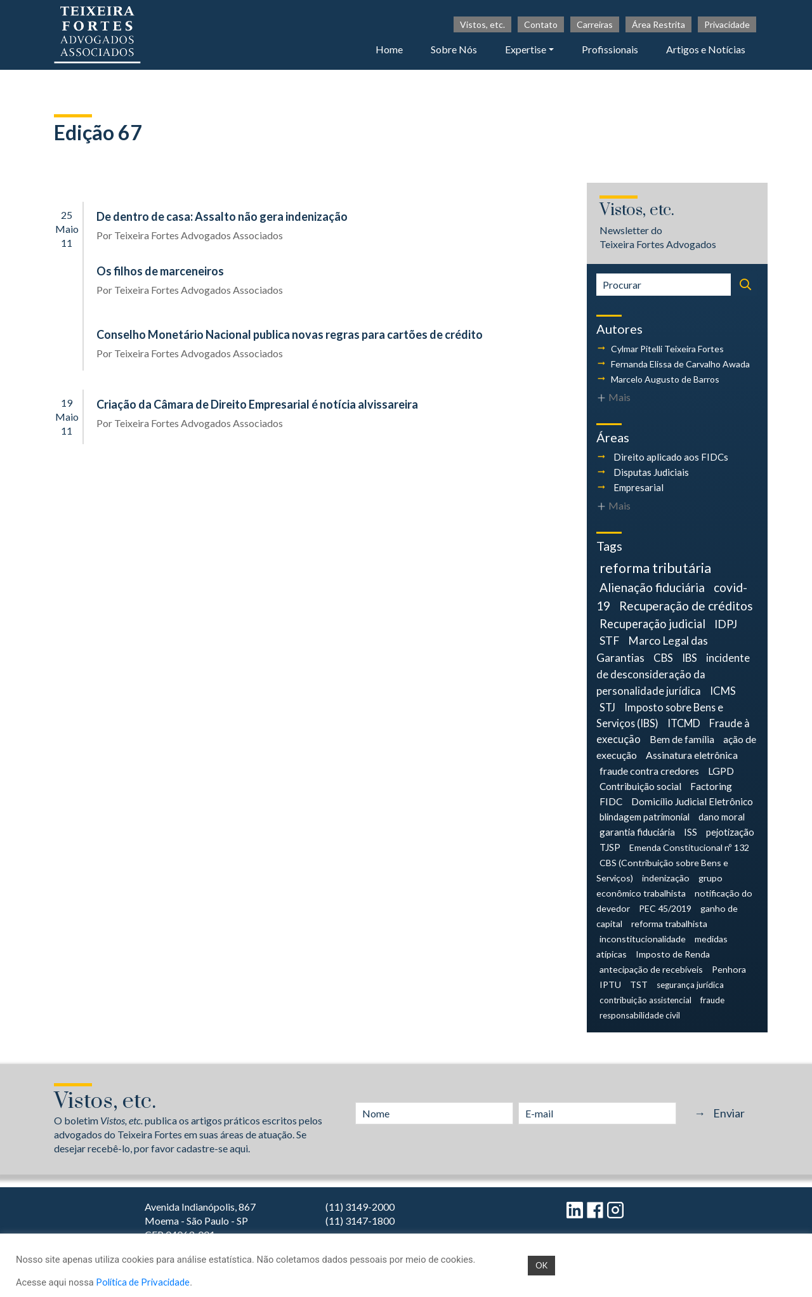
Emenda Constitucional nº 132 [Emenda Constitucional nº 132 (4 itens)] (689, 847)
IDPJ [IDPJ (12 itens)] (725, 624)
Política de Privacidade (143, 1282)
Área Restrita (658, 24)
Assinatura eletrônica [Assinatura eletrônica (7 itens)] (692, 755)
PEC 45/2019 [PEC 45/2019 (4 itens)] (665, 908)
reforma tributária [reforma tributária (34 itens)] (655, 568)
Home (389, 49)
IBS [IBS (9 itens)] (689, 657)
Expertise (525, 49)
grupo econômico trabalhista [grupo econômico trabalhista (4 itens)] (659, 885)
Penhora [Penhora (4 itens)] (729, 969)
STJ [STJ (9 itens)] (607, 707)
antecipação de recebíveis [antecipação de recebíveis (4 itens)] (651, 969)
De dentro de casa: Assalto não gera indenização (222, 216)
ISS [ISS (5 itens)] (690, 832)
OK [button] (541, 1265)
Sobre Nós (454, 49)
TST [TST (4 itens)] (639, 984)
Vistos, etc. (482, 24)
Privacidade (727, 24)
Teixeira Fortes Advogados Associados (198, 235)
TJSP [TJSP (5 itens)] (609, 847)
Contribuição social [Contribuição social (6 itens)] (640, 786)
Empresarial (638, 487)
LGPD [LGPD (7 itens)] (721, 771)
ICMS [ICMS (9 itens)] (723, 690)
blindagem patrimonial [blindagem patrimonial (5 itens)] (644, 816)
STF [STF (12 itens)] (609, 640)
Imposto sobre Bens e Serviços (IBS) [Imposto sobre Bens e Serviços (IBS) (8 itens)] (659, 715)
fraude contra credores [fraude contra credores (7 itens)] (649, 771)
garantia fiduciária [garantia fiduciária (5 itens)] (637, 832)
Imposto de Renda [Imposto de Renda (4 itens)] (673, 954)
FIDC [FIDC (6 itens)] (610, 801)
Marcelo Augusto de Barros (665, 379)
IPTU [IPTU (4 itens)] (610, 984)
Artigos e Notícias (705, 49)
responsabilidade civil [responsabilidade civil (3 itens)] (639, 1015)
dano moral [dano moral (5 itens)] (721, 816)
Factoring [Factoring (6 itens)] (711, 786)
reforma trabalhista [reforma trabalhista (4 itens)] (669, 923)
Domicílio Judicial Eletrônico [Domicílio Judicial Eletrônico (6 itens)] (692, 801)
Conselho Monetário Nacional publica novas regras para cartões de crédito (289, 334)
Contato (541, 24)
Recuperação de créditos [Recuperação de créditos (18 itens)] (686, 605)
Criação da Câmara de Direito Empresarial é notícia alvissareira (257, 404)
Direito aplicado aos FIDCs (670, 457)
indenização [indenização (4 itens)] (666, 877)
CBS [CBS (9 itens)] (663, 657)
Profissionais (610, 49)
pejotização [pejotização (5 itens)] (730, 832)
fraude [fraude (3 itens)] (712, 1000)
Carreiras (595, 24)
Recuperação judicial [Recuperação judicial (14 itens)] (652, 624)
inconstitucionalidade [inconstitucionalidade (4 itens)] (642, 938)
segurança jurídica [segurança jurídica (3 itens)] (690, 985)
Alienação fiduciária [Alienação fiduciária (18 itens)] (652, 587)
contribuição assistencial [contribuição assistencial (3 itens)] (645, 1000)
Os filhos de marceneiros (160, 271)
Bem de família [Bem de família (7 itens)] (682, 739)
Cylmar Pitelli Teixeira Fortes (667, 348)
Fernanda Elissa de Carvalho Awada (680, 364)
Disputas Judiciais (651, 472)
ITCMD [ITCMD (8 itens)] (683, 723)
